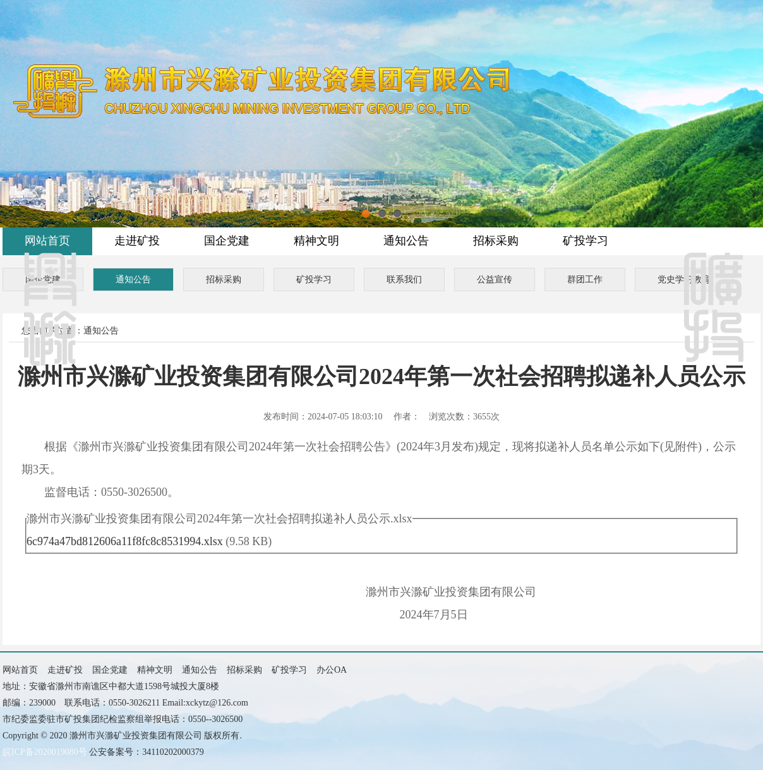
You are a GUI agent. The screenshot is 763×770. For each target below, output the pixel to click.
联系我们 (404, 279)
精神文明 (316, 240)
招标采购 (496, 240)
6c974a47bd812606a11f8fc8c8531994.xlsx (125, 541)
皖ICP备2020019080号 (45, 752)
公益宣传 (494, 279)
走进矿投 (137, 240)
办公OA (331, 670)
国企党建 (226, 240)
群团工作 (585, 279)
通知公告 (406, 240)
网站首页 (47, 240)
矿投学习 (585, 240)
